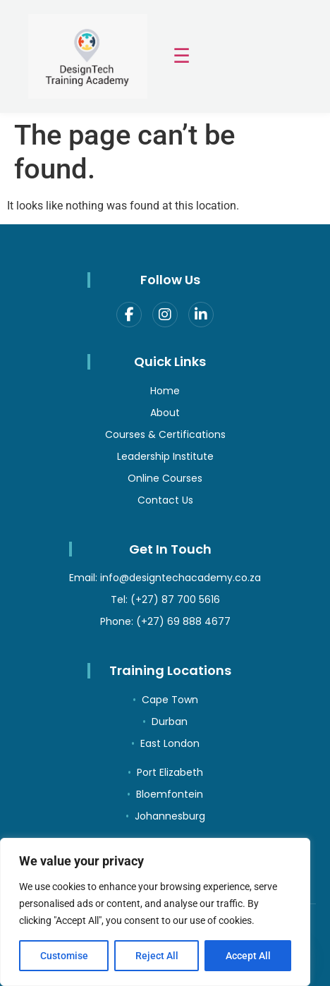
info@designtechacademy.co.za (180, 578)
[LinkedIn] (201, 314)
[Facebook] (129, 314)
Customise (64, 955)
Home (165, 391)
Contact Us (165, 500)
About (165, 413)
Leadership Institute (165, 456)
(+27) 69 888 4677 (183, 621)
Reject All (156, 955)
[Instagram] (165, 314)
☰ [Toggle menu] (181, 56)
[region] (155, 912)
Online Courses (165, 478)
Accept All (248, 955)
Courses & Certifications (165, 434)
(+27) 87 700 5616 (175, 599)
